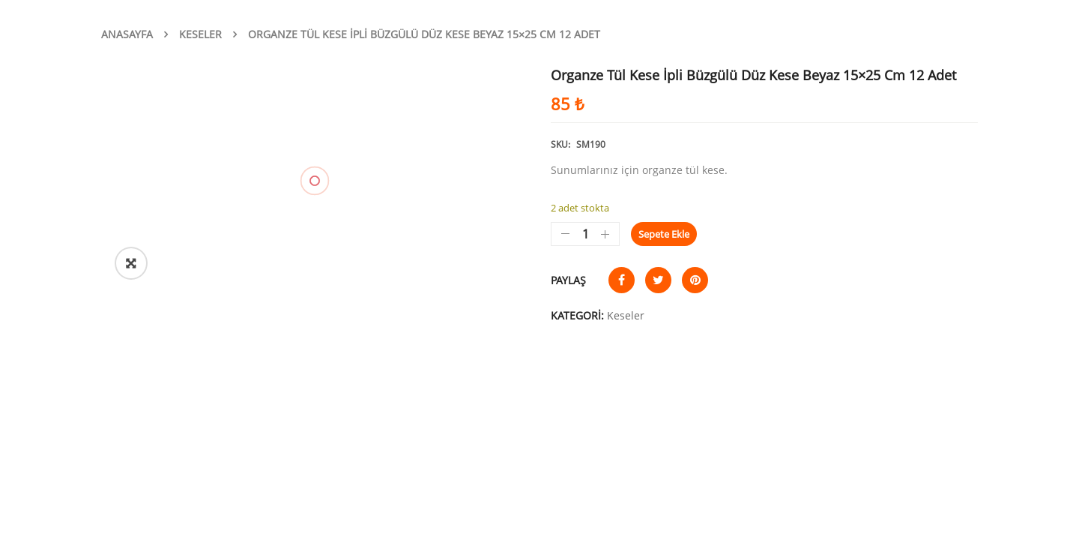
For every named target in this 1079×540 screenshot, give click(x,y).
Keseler (200, 34)
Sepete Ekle (663, 234)
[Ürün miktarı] (585, 234)
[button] (131, 263)
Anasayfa (127, 34)
